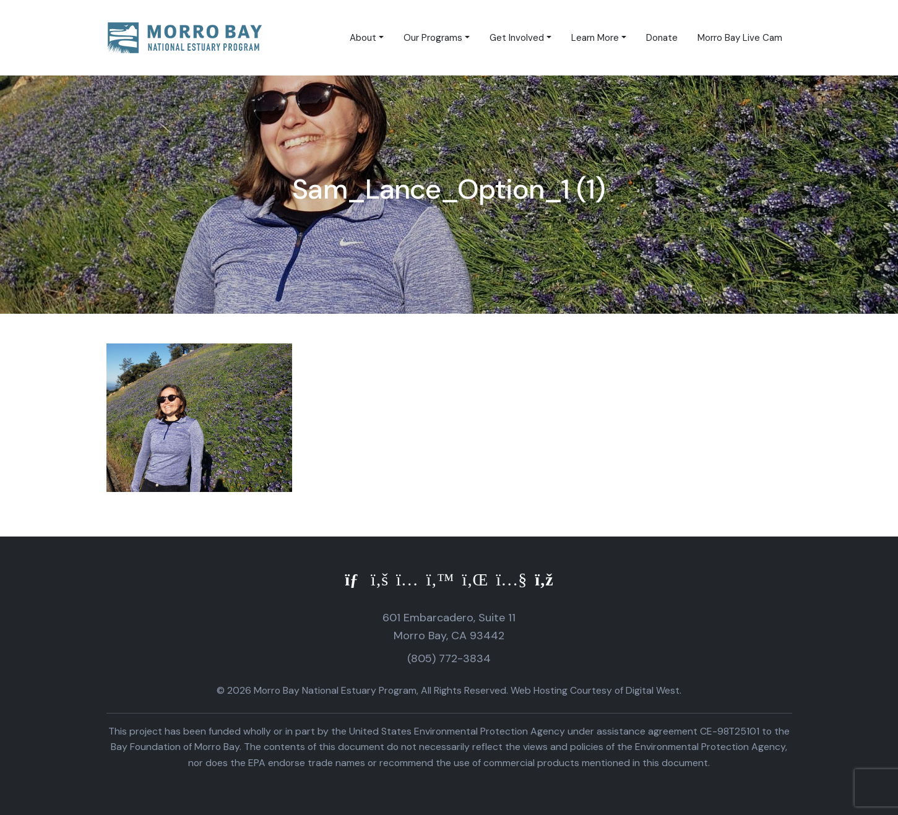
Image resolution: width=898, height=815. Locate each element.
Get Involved (517, 38)
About (363, 38)
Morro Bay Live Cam (739, 38)
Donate (662, 38)
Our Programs (433, 38)
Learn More (595, 38)
